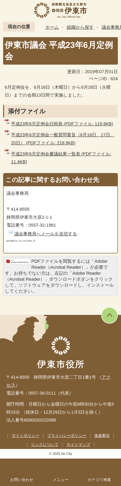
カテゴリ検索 (99, 479)
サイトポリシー (25, 435)
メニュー (60, 479)
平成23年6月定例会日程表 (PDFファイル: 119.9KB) (62, 123)
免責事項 (101, 435)
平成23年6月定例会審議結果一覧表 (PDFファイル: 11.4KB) (61, 157)
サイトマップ (78, 444)
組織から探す (80, 27)
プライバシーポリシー (66, 435)
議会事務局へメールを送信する (45, 233)
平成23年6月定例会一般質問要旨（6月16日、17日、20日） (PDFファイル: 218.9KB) (63, 138)
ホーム (52, 27)
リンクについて (45, 444)
